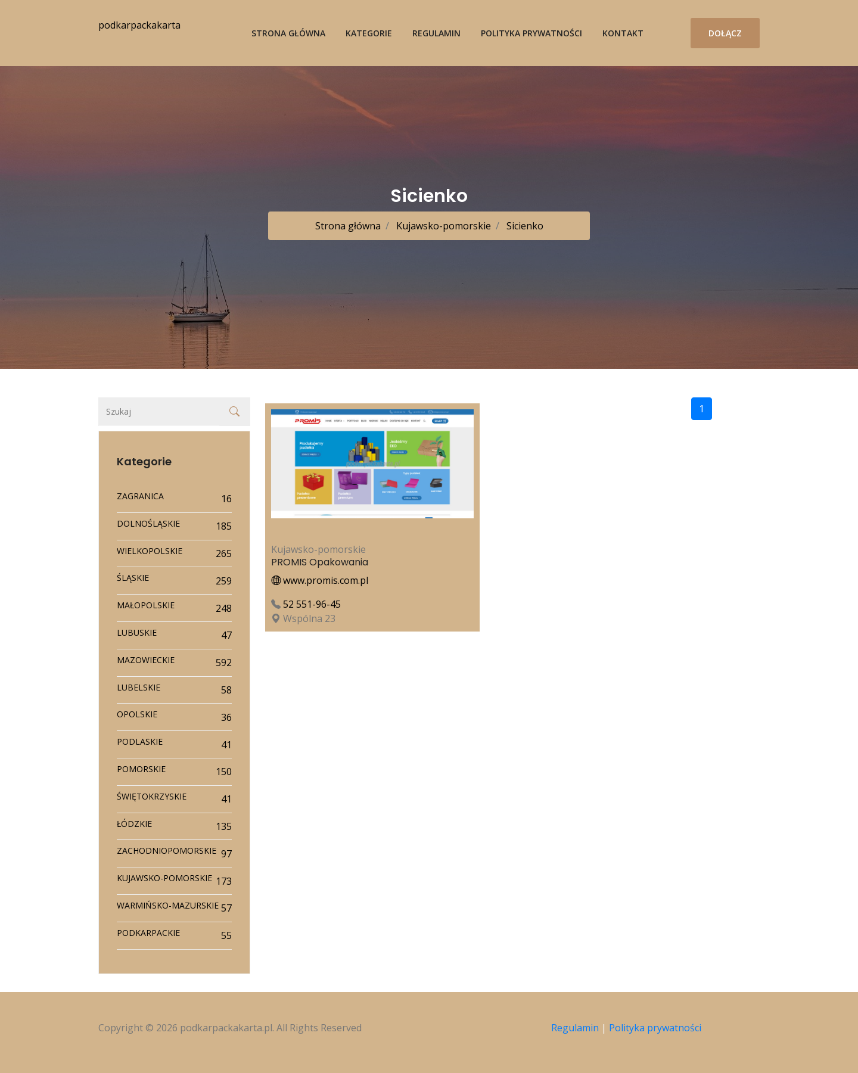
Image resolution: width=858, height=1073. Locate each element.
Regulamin (436, 33)
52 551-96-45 (312, 604)
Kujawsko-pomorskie (442, 225)
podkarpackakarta (139, 25)
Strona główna (288, 33)
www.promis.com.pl (319, 580)
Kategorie (369, 33)
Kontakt (623, 33)
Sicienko (523, 225)
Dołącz (725, 33)
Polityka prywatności (531, 33)
